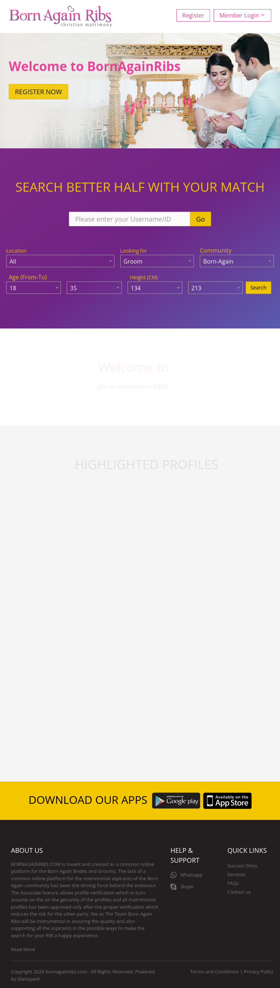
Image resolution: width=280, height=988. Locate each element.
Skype (181, 886)
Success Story (242, 865)
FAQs (233, 883)
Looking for (133, 251)
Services (236, 874)
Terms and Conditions (214, 971)
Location (16, 251)
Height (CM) (144, 277)
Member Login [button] (241, 15)
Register (193, 15)
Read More (23, 949)
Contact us (239, 892)
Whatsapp (186, 875)
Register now (38, 92)
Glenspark (29, 979)
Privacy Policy (258, 971)
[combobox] (60, 261)
